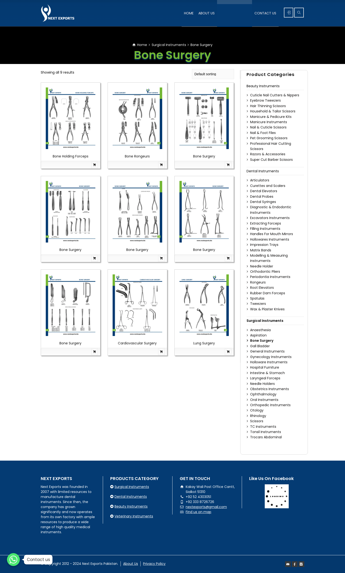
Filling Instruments (265, 228)
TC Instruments (263, 426)
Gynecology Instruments (271, 356)
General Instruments (267, 351)
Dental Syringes (263, 201)
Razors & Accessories (267, 154)
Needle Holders (262, 383)
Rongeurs (258, 282)
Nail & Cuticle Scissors (268, 127)
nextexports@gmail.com (206, 506)
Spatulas (257, 298)
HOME (189, 13)
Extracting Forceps (265, 223)
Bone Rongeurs (137, 156)
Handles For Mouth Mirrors (271, 234)
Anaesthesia (260, 330)
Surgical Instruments (169, 44)
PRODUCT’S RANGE (234, 13)
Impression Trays (264, 244)
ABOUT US (206, 13)
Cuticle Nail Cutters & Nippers (274, 95)
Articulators (259, 180)
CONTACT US (265, 13)
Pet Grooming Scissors (269, 138)
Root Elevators (262, 287)
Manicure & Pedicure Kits (271, 116)
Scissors (256, 421)
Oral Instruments (264, 399)
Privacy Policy (154, 563)
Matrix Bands (260, 250)
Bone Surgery (204, 156)
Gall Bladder (260, 346)
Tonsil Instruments (265, 431)
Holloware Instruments (269, 362)
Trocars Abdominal (266, 437)
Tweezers (258, 303)
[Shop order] (213, 74)
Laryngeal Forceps (265, 378)
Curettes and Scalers (267, 185)
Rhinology (258, 415)
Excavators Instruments (270, 217)
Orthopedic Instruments (270, 405)
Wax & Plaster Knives (267, 309)
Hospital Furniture (264, 367)
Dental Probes (261, 196)
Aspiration (258, 335)
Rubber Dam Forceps (267, 293)
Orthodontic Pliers (265, 271)
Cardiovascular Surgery (137, 343)
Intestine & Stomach (267, 372)
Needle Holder (261, 266)
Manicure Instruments (268, 122)
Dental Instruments (263, 171)
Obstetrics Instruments (269, 389)
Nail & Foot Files (263, 132)
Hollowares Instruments (269, 239)
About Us (130, 563)
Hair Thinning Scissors (268, 106)
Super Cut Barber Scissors (271, 159)
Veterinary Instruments (134, 516)
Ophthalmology (263, 394)
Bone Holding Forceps (70, 156)
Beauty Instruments (263, 86)
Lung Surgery (204, 343)
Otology (257, 410)
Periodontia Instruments (270, 276)
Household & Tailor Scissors (272, 111)
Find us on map (198, 511)
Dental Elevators (263, 191)
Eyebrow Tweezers (265, 100)
